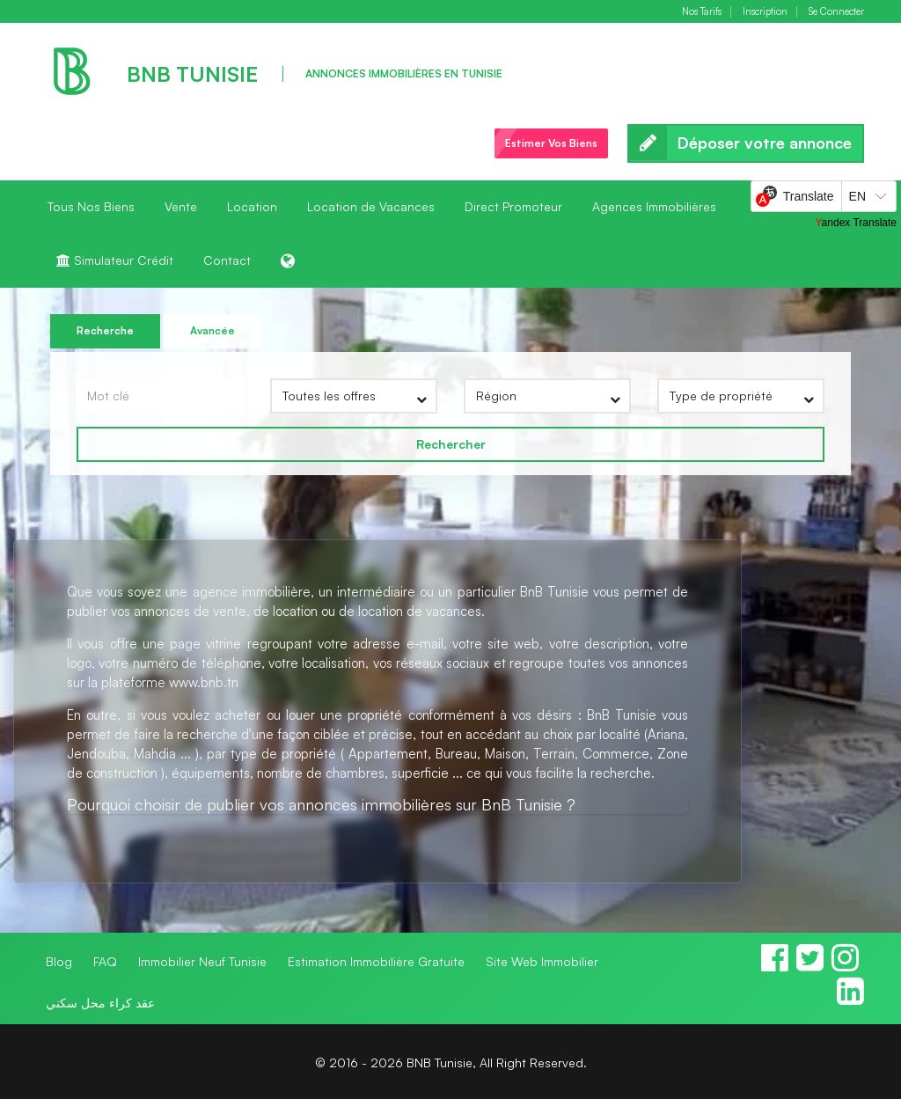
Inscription (765, 12)
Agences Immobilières (654, 206)
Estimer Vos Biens (551, 143)
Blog (59, 961)
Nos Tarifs (702, 12)
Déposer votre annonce (746, 143)
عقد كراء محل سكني (100, 1002)
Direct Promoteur (513, 206)
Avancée (212, 330)
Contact (227, 260)
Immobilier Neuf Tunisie (202, 961)
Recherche (105, 330)
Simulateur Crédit (114, 260)
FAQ (105, 961)
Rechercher (451, 443)
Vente (181, 206)
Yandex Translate (856, 222)
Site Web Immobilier (542, 961)
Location (252, 206)
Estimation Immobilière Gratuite (376, 961)
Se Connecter (836, 12)
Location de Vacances (371, 206)
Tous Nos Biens (91, 206)
